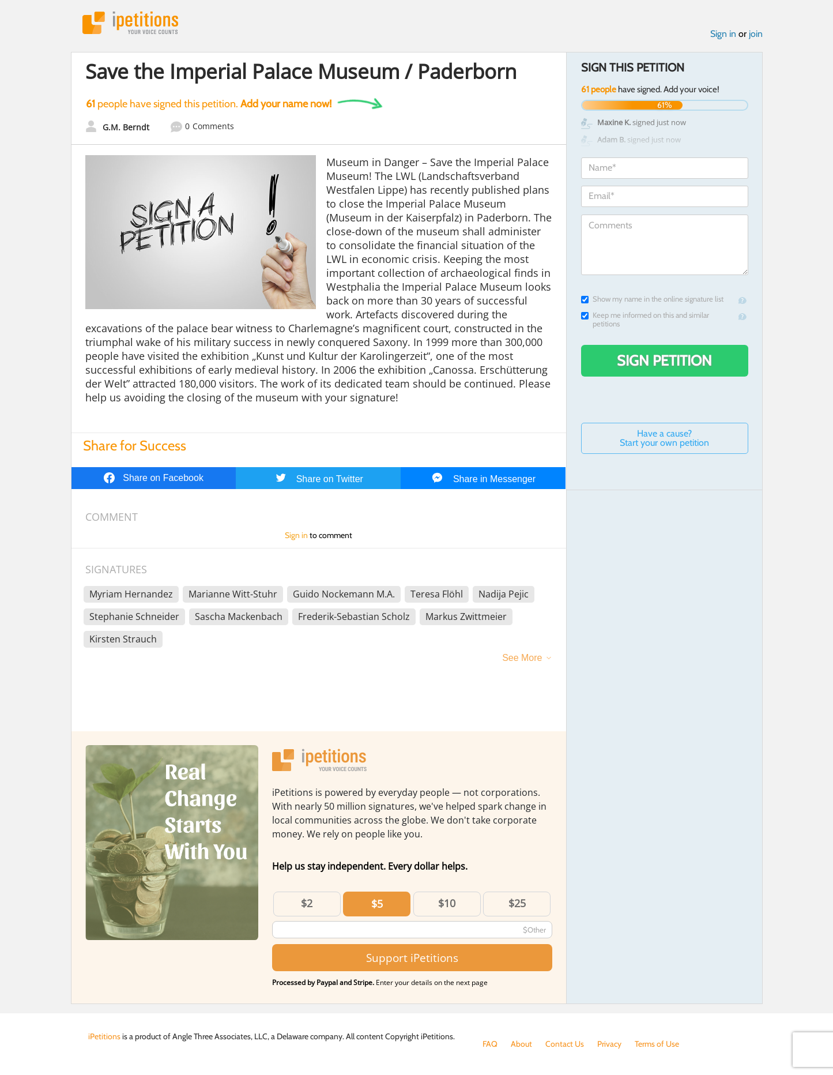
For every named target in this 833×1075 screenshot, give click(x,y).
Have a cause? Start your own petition (664, 438)
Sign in (723, 33)
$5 (377, 904)
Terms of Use (657, 1044)
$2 (306, 903)
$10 (446, 903)
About (521, 1044)
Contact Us (564, 1044)
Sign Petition (664, 360)
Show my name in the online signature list (652, 299)
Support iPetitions (412, 957)
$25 (517, 903)
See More (522, 658)
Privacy (609, 1044)
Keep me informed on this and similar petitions (645, 319)
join (756, 33)
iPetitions (130, 23)
